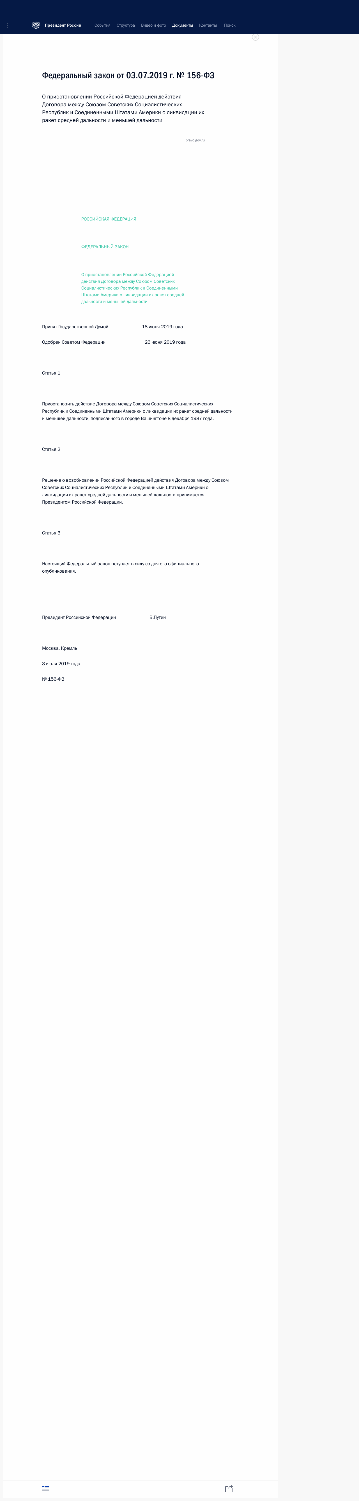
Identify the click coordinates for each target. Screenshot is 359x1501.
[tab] (45, 1489)
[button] (9, 8)
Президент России (63, 8)
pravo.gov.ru (195, 140)
